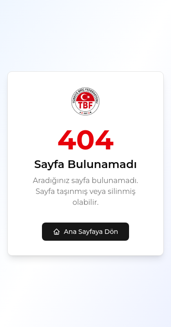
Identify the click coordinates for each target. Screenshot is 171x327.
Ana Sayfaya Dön (85, 232)
